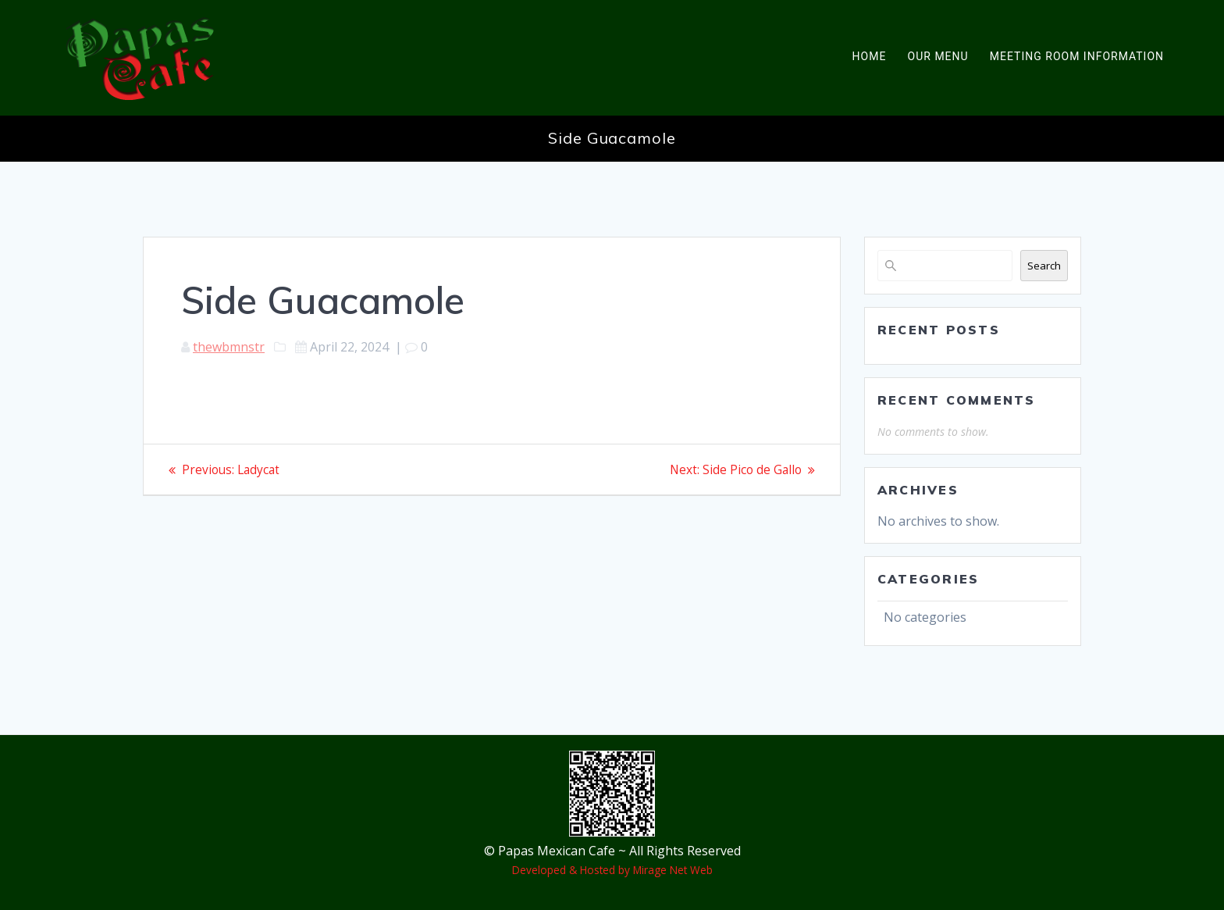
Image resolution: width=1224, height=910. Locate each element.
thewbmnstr (229, 346)
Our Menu (938, 56)
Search (1044, 266)
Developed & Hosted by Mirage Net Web (612, 869)
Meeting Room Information (1077, 56)
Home (869, 56)
